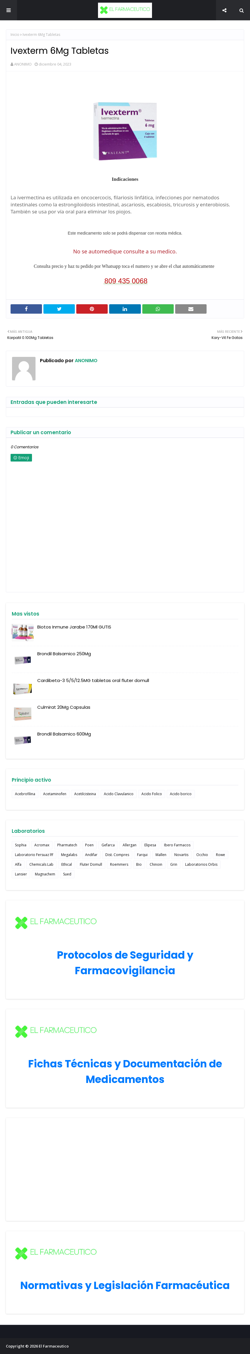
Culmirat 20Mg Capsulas (63, 707)
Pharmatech (67, 845)
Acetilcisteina (85, 793)
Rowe (220, 854)
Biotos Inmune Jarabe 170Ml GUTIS (74, 627)
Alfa (18, 864)
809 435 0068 (126, 281)
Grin (173, 864)
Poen (89, 845)
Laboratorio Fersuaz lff (34, 854)
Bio (139, 864)
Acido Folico (151, 793)
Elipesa (150, 845)
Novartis (181, 854)
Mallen (161, 854)
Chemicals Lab (41, 864)
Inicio (15, 34)
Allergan (129, 845)
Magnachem (45, 874)
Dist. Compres (117, 854)
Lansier (21, 874)
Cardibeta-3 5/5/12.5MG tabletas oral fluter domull (93, 680)
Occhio (202, 854)
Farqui (142, 854)
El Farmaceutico (54, 1346)
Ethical (66, 864)
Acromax (41, 845)
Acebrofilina (25, 793)
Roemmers (119, 864)
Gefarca (108, 845)
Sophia (20, 845)
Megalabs (69, 854)
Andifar (91, 854)
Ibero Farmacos (177, 845)
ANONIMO (23, 64)
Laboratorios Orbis (201, 864)
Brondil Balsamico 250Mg (64, 654)
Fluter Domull (91, 864)
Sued (67, 874)
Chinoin (156, 864)
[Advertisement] (125, 1169)
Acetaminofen (54, 793)
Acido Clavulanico (119, 793)
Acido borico (181, 793)
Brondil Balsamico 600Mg (64, 734)
